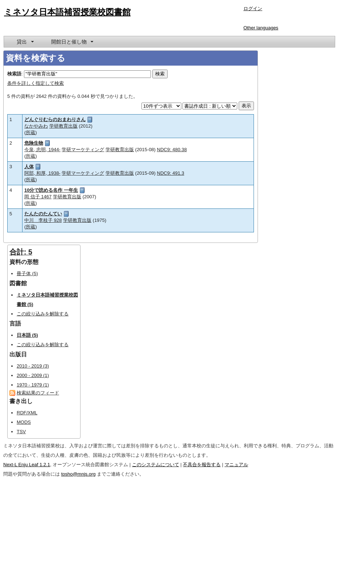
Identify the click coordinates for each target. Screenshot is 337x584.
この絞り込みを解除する (43, 313)
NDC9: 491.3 (170, 173)
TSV (21, 431)
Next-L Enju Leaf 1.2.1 (26, 464)
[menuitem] (24, 41)
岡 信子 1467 (38, 196)
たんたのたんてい (43, 213)
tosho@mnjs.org (78, 474)
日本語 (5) (27, 335)
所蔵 (30, 132)
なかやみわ (36, 126)
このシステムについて (155, 464)
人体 (29, 166)
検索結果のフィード (38, 392)
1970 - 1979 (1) (33, 385)
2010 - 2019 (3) (33, 366)
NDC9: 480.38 (172, 149)
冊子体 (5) (27, 273)
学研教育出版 (63, 126)
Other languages (260, 27)
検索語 (14, 73)
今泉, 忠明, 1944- (42, 149)
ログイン (252, 8)
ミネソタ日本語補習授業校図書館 (67, 12)
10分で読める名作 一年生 (51, 190)
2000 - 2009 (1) (33, 375)
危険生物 (33, 143)
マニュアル (236, 464)
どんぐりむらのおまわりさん (55, 119)
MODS (24, 422)
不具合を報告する (202, 464)
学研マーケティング (83, 149)
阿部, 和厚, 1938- (42, 173)
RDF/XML (27, 412)
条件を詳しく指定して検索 (35, 83)
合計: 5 (20, 252)
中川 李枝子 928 (43, 220)
